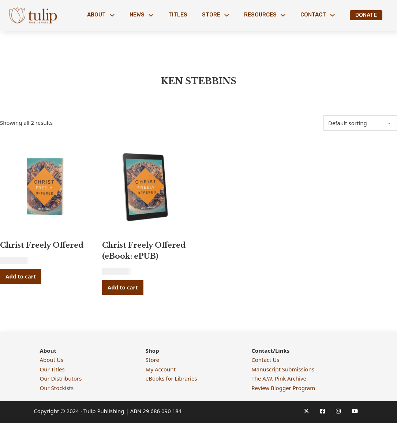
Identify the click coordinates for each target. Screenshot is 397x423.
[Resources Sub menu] (283, 15)
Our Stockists (57, 388)
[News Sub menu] (151, 15)
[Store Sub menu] (226, 15)
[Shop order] (360, 123)
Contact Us (265, 359)
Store (211, 14)
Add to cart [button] (20, 276)
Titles (177, 14)
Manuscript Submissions (282, 369)
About (96, 14)
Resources (260, 14)
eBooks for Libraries (171, 378)
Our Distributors (61, 378)
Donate (366, 15)
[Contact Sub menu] (332, 15)
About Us (52, 359)
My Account (161, 369)
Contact (313, 14)
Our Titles (52, 369)
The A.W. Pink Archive (278, 378)
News (137, 14)
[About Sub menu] (112, 15)
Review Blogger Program (283, 388)
